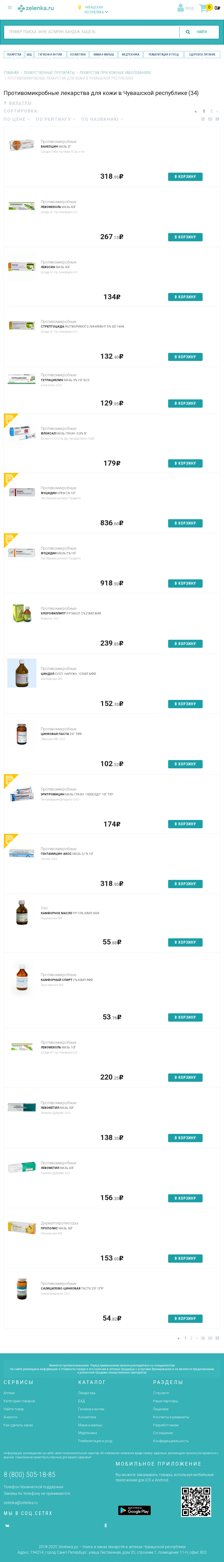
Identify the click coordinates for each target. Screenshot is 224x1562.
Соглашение (163, 1433)
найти (200, 32)
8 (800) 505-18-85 (29, 1474)
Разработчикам (166, 1425)
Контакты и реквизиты (171, 1417)
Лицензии (160, 1409)
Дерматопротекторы (59, 1223)
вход (190, 8)
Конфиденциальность (171, 1441)
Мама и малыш (104, 54)
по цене (17, 119)
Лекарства (14, 54)
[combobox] (88, 32)
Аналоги (10, 1417)
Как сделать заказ (18, 1425)
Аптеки (9, 1393)
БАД (29, 54)
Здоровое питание (202, 54)
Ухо (44, 908)
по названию (102, 119)
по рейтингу (56, 119)
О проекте (161, 1393)
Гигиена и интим (91, 1409)
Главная (11, 72)
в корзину (185, 176)
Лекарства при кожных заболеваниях (115, 72)
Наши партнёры (165, 1401)
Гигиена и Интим (50, 54)
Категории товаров (19, 1401)
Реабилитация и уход (164, 54)
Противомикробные (59, 141)
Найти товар (14, 1409)
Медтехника (130, 54)
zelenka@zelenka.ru (21, 1502)
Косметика (78, 54)
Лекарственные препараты (49, 72)
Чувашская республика (94, 9)
